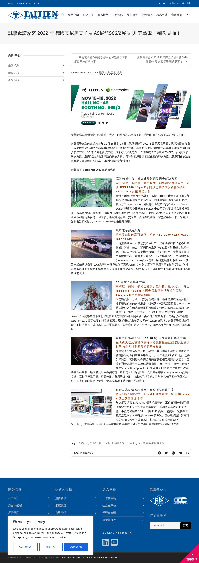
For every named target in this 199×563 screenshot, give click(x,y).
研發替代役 (109, 520)
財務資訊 (60, 498)
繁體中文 (174, 3)
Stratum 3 (128, 443)
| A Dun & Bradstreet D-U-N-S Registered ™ (100, 557)
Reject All (50, 547)
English (162, 3)
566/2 (81, 443)
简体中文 (186, 3)
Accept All (76, 547)
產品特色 (102, 15)
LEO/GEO (116, 443)
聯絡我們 (147, 15)
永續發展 (176, 15)
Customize (25, 547)
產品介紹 (73, 15)
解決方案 (88, 15)
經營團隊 (13, 513)
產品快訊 (13, 80)
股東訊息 (60, 505)
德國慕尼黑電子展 (154, 443)
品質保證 (132, 15)
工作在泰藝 (109, 498)
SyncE (138, 443)
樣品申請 (161, 15)
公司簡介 (13, 498)
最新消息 (104, 72)
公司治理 (60, 513)
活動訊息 (116, 72)
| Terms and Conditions (70, 557)
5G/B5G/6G (91, 443)
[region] (50, 535)
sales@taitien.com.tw (29, 3)
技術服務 (117, 15)
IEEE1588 (104, 443)
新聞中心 (58, 15)
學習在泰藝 (109, 513)
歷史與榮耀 (15, 505)
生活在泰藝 (109, 505)
